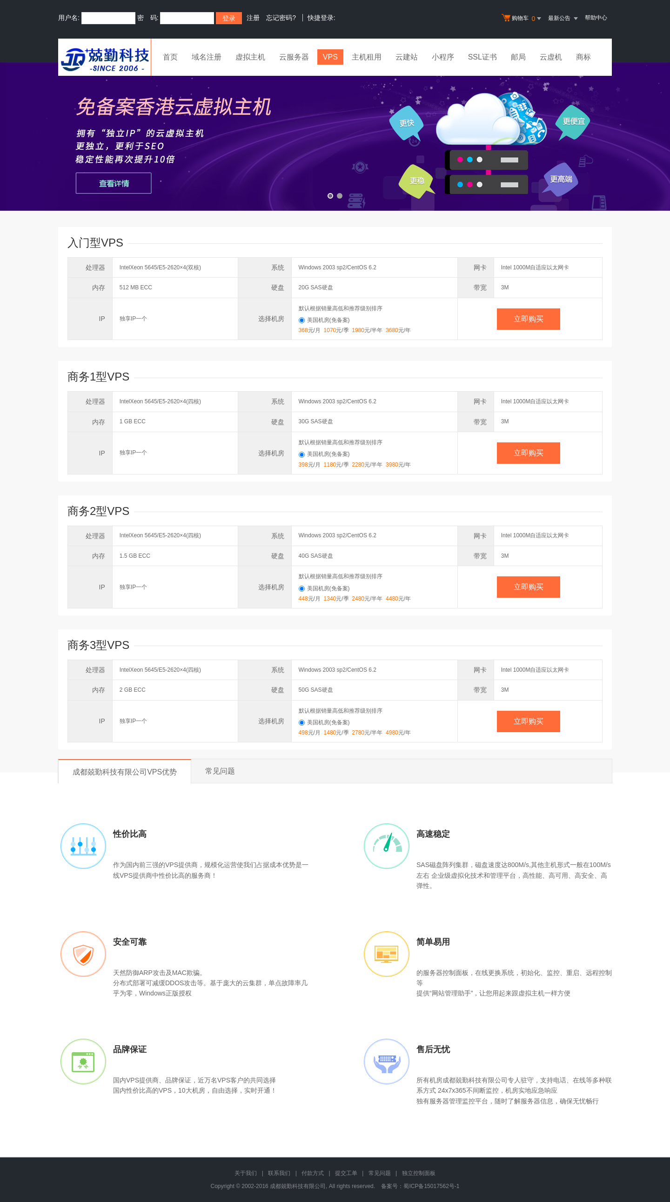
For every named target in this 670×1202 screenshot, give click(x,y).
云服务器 (294, 57)
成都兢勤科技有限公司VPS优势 (125, 772)
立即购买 (528, 319)
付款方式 (313, 1173)
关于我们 (245, 1173)
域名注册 (206, 57)
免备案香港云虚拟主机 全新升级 (335, 136)
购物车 (522, 18)
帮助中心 (596, 17)
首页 (170, 57)
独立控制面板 (419, 1173)
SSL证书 (482, 57)
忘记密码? (281, 17)
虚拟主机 (250, 57)
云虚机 (551, 57)
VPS (330, 57)
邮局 (518, 57)
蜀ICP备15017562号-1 (431, 1186)
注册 (253, 17)
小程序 (443, 57)
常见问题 (220, 771)
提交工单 (346, 1173)
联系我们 (279, 1173)
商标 (583, 57)
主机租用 (367, 57)
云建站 (406, 57)
